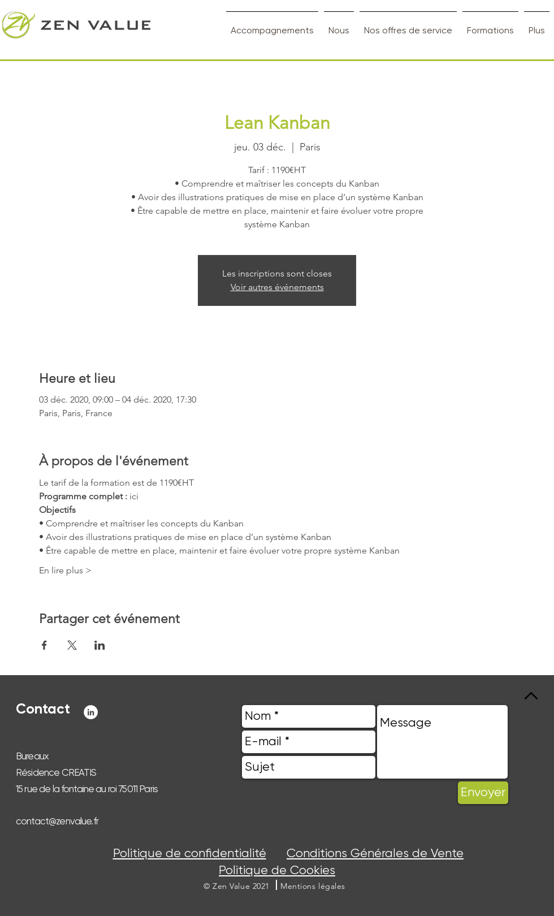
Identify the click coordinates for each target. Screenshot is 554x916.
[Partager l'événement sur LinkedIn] (99, 645)
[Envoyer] (483, 792)
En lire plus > (65, 570)
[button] (312, 886)
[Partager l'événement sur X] (72, 645)
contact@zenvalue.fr (57, 821)
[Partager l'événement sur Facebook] (44, 645)
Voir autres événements (277, 287)
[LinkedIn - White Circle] (91, 712)
